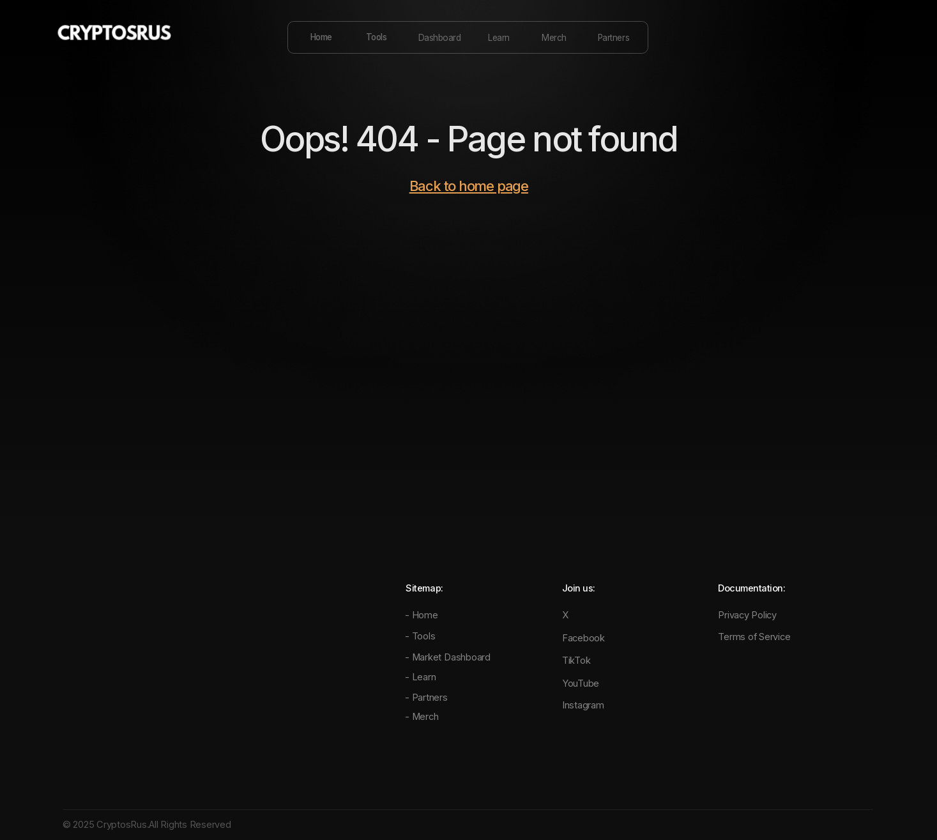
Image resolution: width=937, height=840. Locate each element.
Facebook (583, 638)
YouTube (580, 683)
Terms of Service (754, 637)
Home (321, 37)
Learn (499, 38)
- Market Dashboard (448, 657)
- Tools (420, 636)
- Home (421, 615)
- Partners (426, 697)
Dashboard (439, 38)
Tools (376, 37)
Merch (554, 38)
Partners (613, 38)
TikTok (576, 660)
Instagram (583, 705)
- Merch (421, 716)
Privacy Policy (747, 615)
